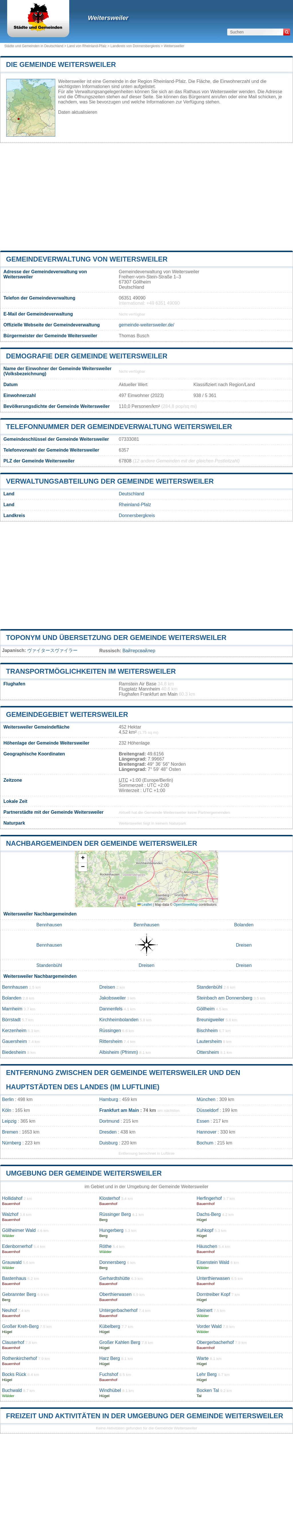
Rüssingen (110, 1030)
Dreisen (244, 945)
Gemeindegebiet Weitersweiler (67, 714)
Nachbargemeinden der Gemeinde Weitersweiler (101, 843)
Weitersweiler (108, 17)
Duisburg (108, 1142)
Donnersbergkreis (137, 515)
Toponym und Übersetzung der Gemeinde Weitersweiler (116, 637)
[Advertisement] (146, 197)
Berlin (8, 1099)
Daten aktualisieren (77, 112)
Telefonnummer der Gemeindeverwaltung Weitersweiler (119, 426)
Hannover (206, 1132)
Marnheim (12, 1008)
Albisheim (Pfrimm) (118, 1052)
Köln (6, 1110)
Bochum (205, 1142)
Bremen (10, 1132)
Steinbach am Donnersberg (224, 998)
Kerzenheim (14, 1030)
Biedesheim (14, 1052)
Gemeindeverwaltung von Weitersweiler (86, 259)
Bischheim (207, 1030)
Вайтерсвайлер (138, 650)
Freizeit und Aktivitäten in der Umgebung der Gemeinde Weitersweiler (144, 1416)
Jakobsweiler (112, 998)
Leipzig (9, 1121)
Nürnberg (11, 1142)
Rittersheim (110, 1041)
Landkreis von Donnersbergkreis (135, 46)
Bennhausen (49, 924)
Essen (203, 1121)
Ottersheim (208, 1052)
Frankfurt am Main (119, 1110)
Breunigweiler (210, 1019)
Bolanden (244, 924)
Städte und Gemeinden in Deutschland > (35, 46)
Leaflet (144, 905)
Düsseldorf (207, 1110)
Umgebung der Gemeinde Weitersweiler (84, 1173)
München (206, 1099)
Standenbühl (49, 965)
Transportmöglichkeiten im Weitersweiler (91, 671)
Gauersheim (14, 1041)
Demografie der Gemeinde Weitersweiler (86, 356)
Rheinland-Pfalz (135, 504)
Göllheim (206, 1008)
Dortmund (109, 1121)
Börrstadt (11, 1019)
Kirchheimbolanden (118, 1019)
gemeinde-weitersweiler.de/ (146, 324)
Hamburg (108, 1099)
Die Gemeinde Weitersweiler (61, 64)
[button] (82, 858)
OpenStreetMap (185, 905)
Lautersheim (209, 1041)
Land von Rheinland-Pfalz (86, 46)
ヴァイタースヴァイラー (52, 650)
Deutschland (131, 493)
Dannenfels (110, 1008)
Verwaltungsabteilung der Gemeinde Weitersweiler (110, 481)
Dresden (107, 1132)
